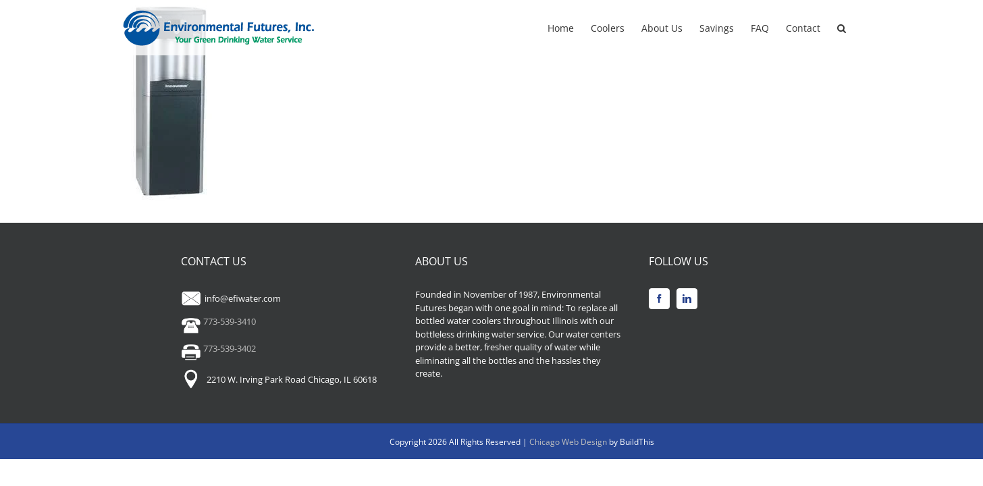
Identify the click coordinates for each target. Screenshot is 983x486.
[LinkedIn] (686, 298)
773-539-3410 (218, 321)
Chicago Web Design (569, 442)
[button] (858, 27)
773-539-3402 (218, 348)
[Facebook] (659, 298)
